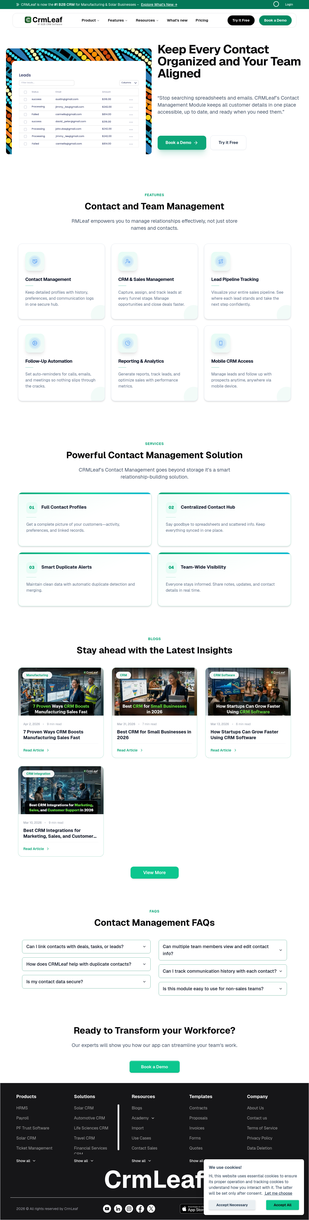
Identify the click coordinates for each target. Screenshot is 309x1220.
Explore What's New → (159, 4)
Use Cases (141, 1138)
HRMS (22, 1108)
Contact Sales (144, 1148)
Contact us (257, 1118)
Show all (26, 1161)
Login (289, 5)
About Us (255, 1108)
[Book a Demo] (275, 20)
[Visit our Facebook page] (140, 1208)
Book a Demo (182, 142)
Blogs (137, 1108)
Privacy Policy (259, 1138)
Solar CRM (26, 1138)
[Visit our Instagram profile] (129, 1208)
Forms (195, 1138)
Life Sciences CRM (91, 1128)
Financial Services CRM (90, 1151)
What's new (177, 20)
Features (118, 20)
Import (138, 1128)
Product (91, 20)
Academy (140, 1118)
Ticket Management (34, 1148)
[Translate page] (278, 4)
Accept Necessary (232, 1205)
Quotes (196, 1148)
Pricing (202, 20)
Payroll (22, 1118)
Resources (147, 20)
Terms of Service (262, 1128)
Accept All (282, 1205)
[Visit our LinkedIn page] (118, 1208)
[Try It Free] (241, 20)
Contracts (198, 1108)
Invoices (196, 1128)
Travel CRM (84, 1138)
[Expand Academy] (169, 1118)
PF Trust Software (32, 1128)
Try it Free (228, 142)
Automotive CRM (89, 1118)
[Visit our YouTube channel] (107, 1208)
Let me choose (278, 1193)
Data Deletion (259, 1148)
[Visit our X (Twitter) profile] (151, 1208)
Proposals (198, 1118)
